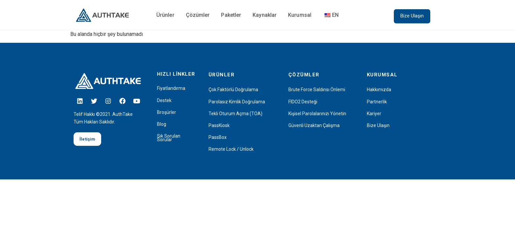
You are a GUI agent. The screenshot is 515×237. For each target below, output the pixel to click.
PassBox (218, 137)
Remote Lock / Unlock (231, 149)
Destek (164, 100)
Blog (161, 124)
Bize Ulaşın (378, 125)
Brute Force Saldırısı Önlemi (316, 90)
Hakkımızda (379, 90)
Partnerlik (377, 102)
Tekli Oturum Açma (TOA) (235, 114)
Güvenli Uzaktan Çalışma (314, 125)
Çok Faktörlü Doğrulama (233, 90)
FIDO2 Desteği (302, 102)
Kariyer (374, 114)
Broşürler (166, 112)
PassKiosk (219, 125)
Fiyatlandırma (171, 88)
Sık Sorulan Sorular (168, 138)
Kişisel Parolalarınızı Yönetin (317, 114)
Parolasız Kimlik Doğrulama (237, 102)
